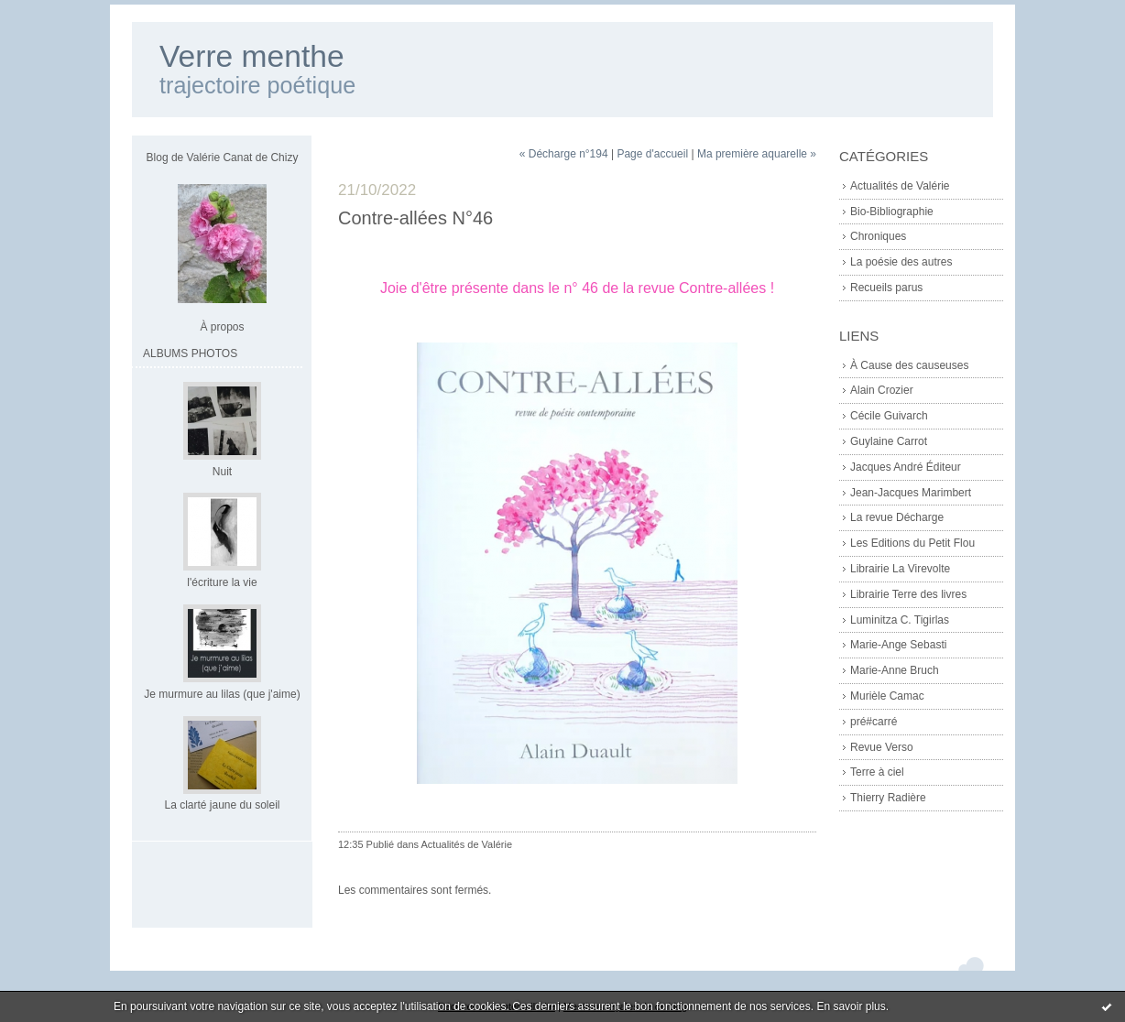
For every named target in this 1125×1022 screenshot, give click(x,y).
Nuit (222, 471)
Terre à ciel (877, 772)
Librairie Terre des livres (908, 594)
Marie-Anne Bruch (894, 670)
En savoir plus (850, 1006)
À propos (222, 327)
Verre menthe (251, 56)
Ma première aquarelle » (756, 153)
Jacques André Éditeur (905, 467)
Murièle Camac (887, 696)
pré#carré (873, 721)
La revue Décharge (897, 517)
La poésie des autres (901, 262)
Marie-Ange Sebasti (898, 644)
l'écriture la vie (222, 582)
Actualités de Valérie (900, 185)
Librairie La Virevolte (900, 568)
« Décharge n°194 (563, 153)
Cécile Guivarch (889, 415)
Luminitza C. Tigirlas (899, 620)
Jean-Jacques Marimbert (910, 492)
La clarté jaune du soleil (221, 805)
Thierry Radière (888, 797)
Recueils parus (886, 287)
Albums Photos (190, 353)
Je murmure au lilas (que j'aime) (222, 694)
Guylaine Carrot (888, 441)
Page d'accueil (652, 153)
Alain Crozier (881, 390)
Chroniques (878, 236)
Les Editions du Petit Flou (912, 543)
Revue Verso (881, 747)
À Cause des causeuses (909, 365)
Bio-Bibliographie (892, 211)
